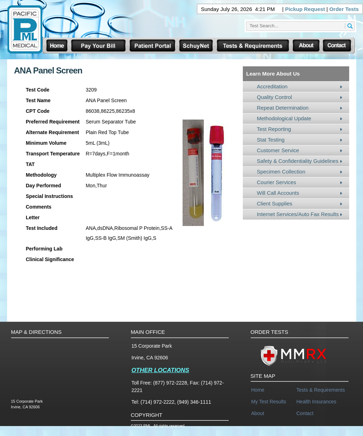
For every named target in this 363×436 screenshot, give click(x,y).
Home (257, 390)
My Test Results (268, 401)
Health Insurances (316, 401)
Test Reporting (274, 129)
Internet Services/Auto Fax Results (298, 214)
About (257, 413)
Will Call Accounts (278, 193)
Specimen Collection (281, 172)
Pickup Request (305, 9)
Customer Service (278, 150)
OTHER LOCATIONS (160, 370)
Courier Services (276, 182)
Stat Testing (271, 140)
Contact (304, 413)
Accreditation (272, 86)
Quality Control (274, 97)
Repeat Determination (283, 108)
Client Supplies (274, 203)
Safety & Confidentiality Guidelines (298, 161)
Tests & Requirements (320, 390)
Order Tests (344, 9)
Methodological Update (284, 118)
